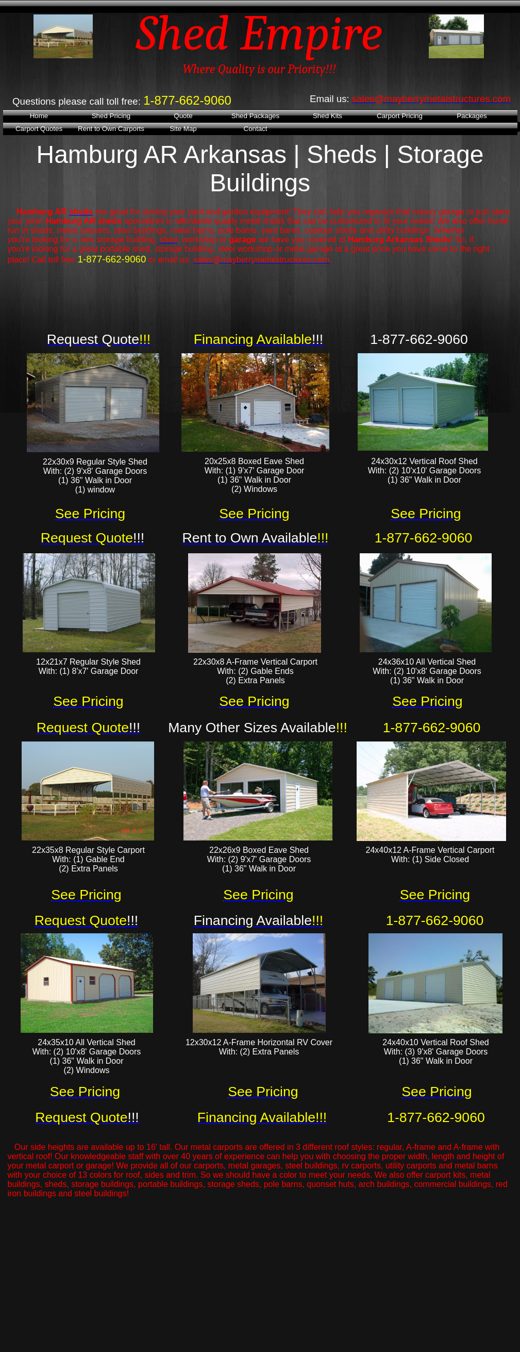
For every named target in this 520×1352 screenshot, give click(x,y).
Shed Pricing (111, 116)
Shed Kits (327, 116)
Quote (183, 116)
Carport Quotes (38, 129)
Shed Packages (255, 116)
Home (39, 116)
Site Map (183, 129)
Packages (472, 116)
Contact (255, 129)
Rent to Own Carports (111, 129)
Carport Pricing (400, 116)
